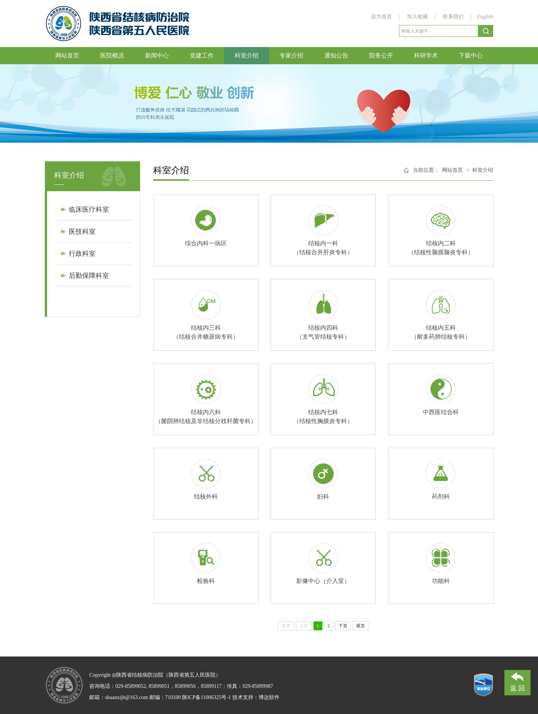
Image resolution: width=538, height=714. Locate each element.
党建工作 (202, 55)
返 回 (517, 681)
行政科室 (82, 253)
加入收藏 (418, 16)
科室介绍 (247, 55)
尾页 (360, 625)
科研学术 (426, 55)
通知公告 (336, 55)
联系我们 (453, 16)
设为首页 (382, 16)
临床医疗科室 (89, 209)
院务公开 (381, 55)
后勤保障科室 (89, 275)
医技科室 (82, 231)
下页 (342, 625)
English (485, 16)
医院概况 (112, 55)
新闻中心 (157, 55)
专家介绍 (291, 55)
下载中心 (471, 55)
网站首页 (67, 55)
